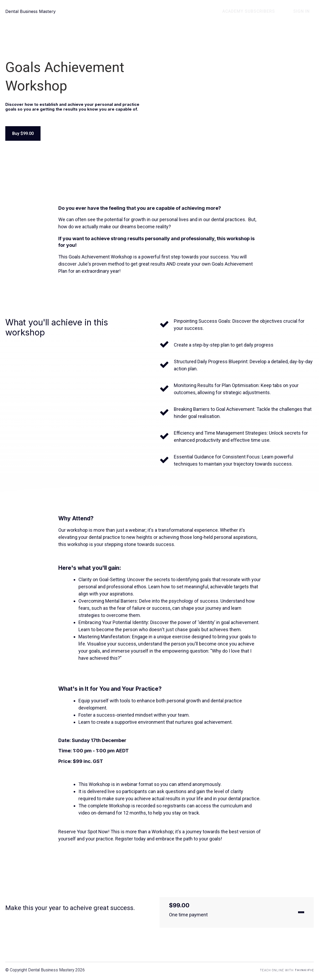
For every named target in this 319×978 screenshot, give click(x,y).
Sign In (305, 11)
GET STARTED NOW (277, 913)
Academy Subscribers (260, 11)
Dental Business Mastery (32, 11)
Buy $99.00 (24, 134)
